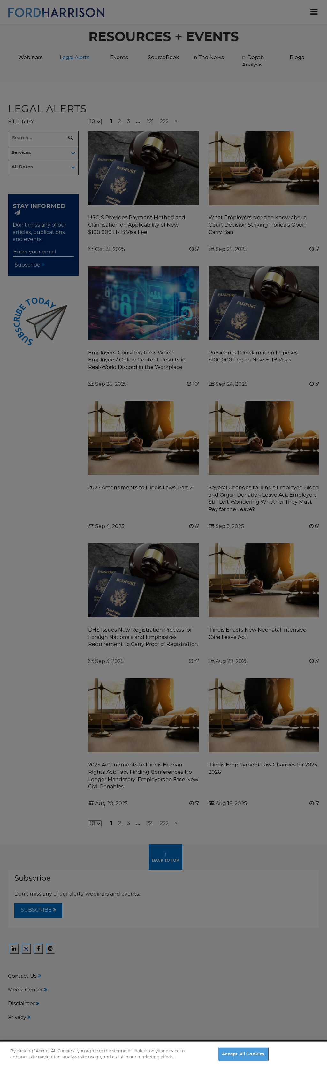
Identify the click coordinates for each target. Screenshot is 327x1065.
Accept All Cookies (243, 1057)
